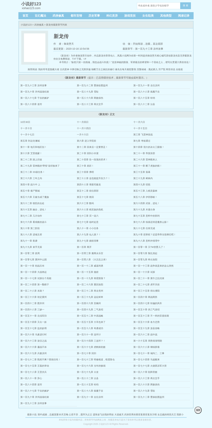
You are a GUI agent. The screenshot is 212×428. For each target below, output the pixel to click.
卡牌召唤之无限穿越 (80, 69)
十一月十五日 (140, 128)
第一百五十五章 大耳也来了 (91, 322)
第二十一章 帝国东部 (144, 153)
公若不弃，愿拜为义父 (80, 414)
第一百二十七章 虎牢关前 (146, 284)
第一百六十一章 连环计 (89, 334)
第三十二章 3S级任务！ (32, 172)
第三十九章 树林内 (143, 178)
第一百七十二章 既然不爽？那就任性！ (40, 359)
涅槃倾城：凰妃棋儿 (147, 69)
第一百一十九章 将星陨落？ (91, 278)
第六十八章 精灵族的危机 (90, 209)
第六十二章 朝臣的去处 (32, 203)
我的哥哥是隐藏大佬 (48, 69)
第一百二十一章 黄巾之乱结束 (148, 278)
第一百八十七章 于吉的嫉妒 (34, 98)
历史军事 (94, 15)
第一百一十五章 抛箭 (87, 272)
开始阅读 (138, 43)
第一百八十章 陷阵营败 (145, 372)
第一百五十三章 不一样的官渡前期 (151, 315)
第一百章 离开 (84, 247)
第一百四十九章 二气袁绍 (90, 309)
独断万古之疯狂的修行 (103, 69)
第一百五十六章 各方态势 (146, 322)
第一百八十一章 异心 (31, 378)
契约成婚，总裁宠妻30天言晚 (53, 414)
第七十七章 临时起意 (87, 222)
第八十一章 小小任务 (87, 228)
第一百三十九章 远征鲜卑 (90, 297)
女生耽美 (148, 15)
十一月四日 (82, 122)
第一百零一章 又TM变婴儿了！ (149, 247)
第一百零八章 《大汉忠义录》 (92, 259)
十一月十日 (26, 128)
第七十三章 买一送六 (87, 215)
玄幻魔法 (40, 15)
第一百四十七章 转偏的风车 (147, 303)
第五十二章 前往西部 (87, 190)
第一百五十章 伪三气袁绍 (146, 309)
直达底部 (158, 43)
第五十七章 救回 (85, 197)
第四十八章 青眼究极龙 (89, 184)
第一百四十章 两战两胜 (145, 297)
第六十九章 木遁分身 (144, 209)
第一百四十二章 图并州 (32, 303)
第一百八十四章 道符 (31, 104)
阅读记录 (183, 15)
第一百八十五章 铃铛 (144, 98)
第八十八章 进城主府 (31, 234)
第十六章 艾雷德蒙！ (31, 153)
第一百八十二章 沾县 (144, 104)
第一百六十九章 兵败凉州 (33, 353)
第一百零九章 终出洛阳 (145, 259)
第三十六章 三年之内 (31, 178)
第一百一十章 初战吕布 (32, 265)
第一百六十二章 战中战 (145, 334)
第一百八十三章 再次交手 (90, 104)
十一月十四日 (84, 128)
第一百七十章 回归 (86, 353)
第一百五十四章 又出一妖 (33, 322)
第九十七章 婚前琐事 (87, 240)
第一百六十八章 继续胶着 (146, 347)
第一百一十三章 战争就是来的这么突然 (153, 265)
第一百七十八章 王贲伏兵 (33, 372)
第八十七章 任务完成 (144, 228)
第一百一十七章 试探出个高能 (35, 278)
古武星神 (64, 69)
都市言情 (76, 15)
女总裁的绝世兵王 (166, 414)
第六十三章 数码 (85, 203)
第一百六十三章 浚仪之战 (33, 340)
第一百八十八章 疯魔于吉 (146, 91)
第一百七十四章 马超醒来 (146, 359)
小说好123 (26, 24)
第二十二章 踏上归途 (31, 159)
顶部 (198, 410)
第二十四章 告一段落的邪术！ (92, 159)
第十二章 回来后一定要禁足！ (92, 147)
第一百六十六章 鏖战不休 (33, 347)
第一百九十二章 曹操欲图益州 (92, 85)
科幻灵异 (112, 15)
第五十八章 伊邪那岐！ (145, 197)
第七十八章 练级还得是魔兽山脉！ (151, 222)
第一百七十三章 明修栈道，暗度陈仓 (96, 359)
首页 (25, 15)
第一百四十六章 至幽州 (89, 303)
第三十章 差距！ (85, 165)
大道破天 (119, 414)
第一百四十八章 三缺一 (32, 309)
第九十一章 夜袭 (28, 240)
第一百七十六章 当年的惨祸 (91, 365)
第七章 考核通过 (141, 140)
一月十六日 (82, 134)
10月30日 (25, 122)
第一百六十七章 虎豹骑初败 (91, 347)
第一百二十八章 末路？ (32, 290)
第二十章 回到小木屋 (87, 153)
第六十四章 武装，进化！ (146, 203)
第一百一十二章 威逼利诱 (90, 265)
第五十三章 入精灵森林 (145, 190)
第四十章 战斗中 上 (30, 184)
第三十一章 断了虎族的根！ (147, 165)
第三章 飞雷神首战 (143, 134)
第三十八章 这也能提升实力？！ (93, 178)
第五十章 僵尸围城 (30, 190)
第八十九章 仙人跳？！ (89, 234)
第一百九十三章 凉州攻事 (33, 85)
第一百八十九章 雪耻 (87, 91)
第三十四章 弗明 (85, 172)
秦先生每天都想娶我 (125, 69)
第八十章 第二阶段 (30, 228)
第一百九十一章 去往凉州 (146, 85)
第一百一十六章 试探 (144, 272)
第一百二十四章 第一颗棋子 (34, 284)
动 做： (128, 43)
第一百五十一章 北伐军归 (33, 315)
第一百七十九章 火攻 (87, 372)
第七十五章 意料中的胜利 (146, 215)
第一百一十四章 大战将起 (33, 272)
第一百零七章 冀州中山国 (33, 259)
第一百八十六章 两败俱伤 (90, 98)
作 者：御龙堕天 (63, 43)
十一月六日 (139, 122)
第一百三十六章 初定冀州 (33, 297)
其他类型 (166, 15)
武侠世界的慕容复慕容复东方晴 (140, 414)
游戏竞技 (130, 15)
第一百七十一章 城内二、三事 (148, 353)
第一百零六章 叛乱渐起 (145, 253)
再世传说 (170, 69)
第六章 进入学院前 (86, 140)
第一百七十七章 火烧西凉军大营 (150, 365)
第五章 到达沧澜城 (30, 140)
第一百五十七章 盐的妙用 (33, 328)
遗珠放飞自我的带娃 (103, 414)
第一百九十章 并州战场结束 (34, 91)
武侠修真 (58, 15)
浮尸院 (161, 69)
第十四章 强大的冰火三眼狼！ (148, 147)
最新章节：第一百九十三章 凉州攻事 (143, 48)
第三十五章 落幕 (141, 172)
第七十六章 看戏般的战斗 (33, 222)
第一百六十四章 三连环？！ (91, 340)
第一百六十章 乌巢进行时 (33, 334)
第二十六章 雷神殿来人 (145, 159)
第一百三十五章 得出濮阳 (146, 290)
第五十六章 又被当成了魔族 (34, 197)
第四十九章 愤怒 (141, 184)
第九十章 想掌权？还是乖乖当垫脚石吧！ (154, 234)
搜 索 (185, 5)
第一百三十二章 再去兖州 (90, 290)
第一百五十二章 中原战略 (90, 315)
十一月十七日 (27, 134)
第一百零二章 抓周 (30, 253)
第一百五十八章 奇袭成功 (90, 328)
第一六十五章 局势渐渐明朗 (147, 340)
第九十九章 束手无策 (31, 247)
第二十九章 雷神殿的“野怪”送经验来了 (40, 165)
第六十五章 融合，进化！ (33, 209)
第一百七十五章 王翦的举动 (34, 365)
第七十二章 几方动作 (31, 215)
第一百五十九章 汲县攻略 (146, 328)
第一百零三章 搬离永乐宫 (90, 253)
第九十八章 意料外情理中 (146, 240)
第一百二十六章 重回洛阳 (90, 284)
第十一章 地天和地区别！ (33, 147)
